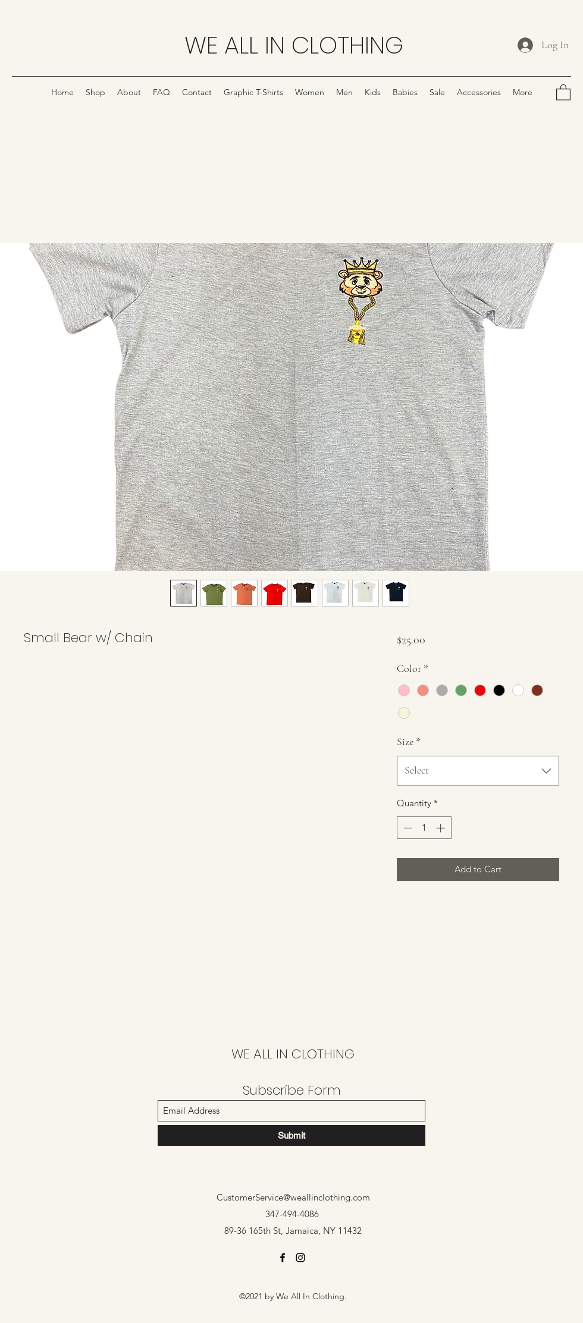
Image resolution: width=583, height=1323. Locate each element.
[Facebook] (283, 1258)
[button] (563, 91)
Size (409, 741)
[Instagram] (300, 1258)
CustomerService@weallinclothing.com (293, 1197)
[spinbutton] (424, 828)
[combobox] (478, 770)
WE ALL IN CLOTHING (293, 45)
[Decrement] (407, 828)
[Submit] (291, 1135)
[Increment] (442, 828)
